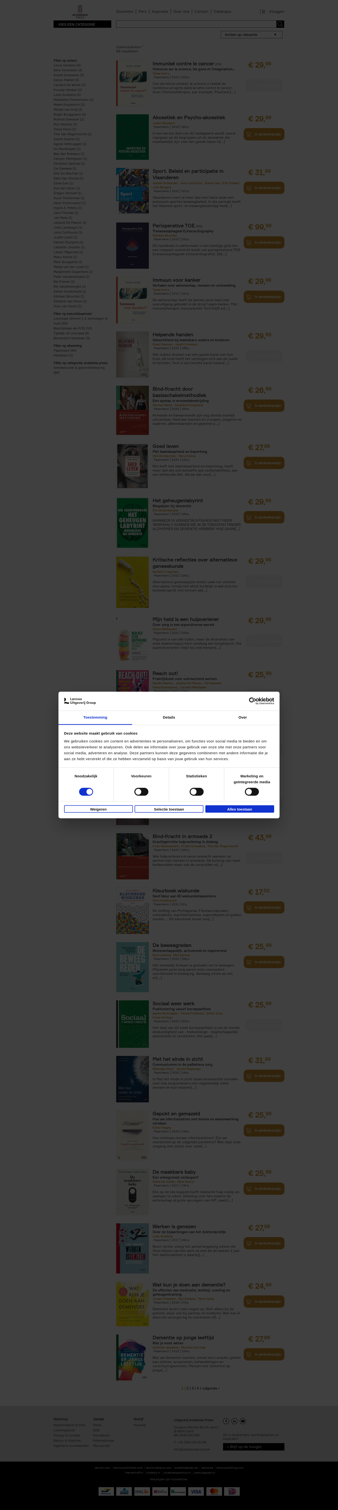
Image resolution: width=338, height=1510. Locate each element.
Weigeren (98, 809)
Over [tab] (243, 717)
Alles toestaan (239, 809)
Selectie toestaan (169, 809)
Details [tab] (169, 717)
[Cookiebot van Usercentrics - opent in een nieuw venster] (252, 701)
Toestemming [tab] (95, 717)
